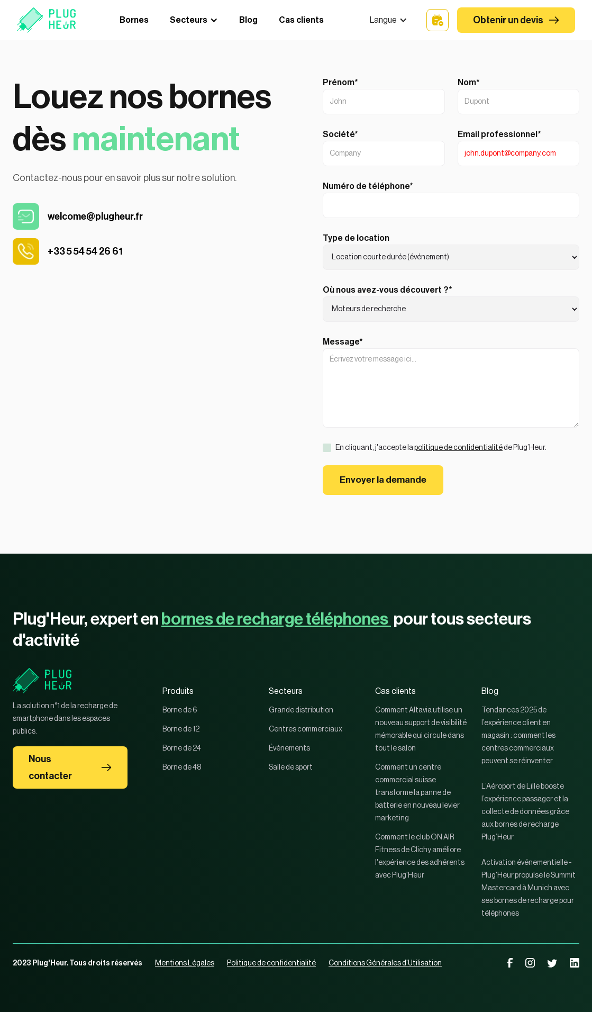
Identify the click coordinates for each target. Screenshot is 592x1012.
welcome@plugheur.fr (95, 216)
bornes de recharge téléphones (276, 619)
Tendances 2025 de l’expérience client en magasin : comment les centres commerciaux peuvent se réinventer (518, 736)
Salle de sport (291, 767)
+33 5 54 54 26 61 (85, 251)
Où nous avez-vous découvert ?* (387, 290)
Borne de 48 (181, 767)
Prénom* (340, 82)
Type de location (356, 238)
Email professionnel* (499, 134)
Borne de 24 (181, 748)
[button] (388, 20)
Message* (343, 342)
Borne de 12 (180, 729)
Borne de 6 (179, 710)
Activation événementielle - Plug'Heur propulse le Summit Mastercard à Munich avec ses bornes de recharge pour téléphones (528, 888)
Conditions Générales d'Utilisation (385, 963)
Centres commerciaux (305, 729)
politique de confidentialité (458, 447)
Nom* (469, 82)
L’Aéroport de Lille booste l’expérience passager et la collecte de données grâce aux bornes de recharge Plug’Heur (525, 812)
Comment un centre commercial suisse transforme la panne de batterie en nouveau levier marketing (417, 793)
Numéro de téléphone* (368, 186)
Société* (340, 134)
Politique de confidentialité (271, 963)
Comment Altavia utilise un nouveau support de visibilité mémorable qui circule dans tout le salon (421, 729)
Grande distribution (301, 710)
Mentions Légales (184, 963)
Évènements (289, 748)
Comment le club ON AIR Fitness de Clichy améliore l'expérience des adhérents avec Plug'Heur (420, 856)
